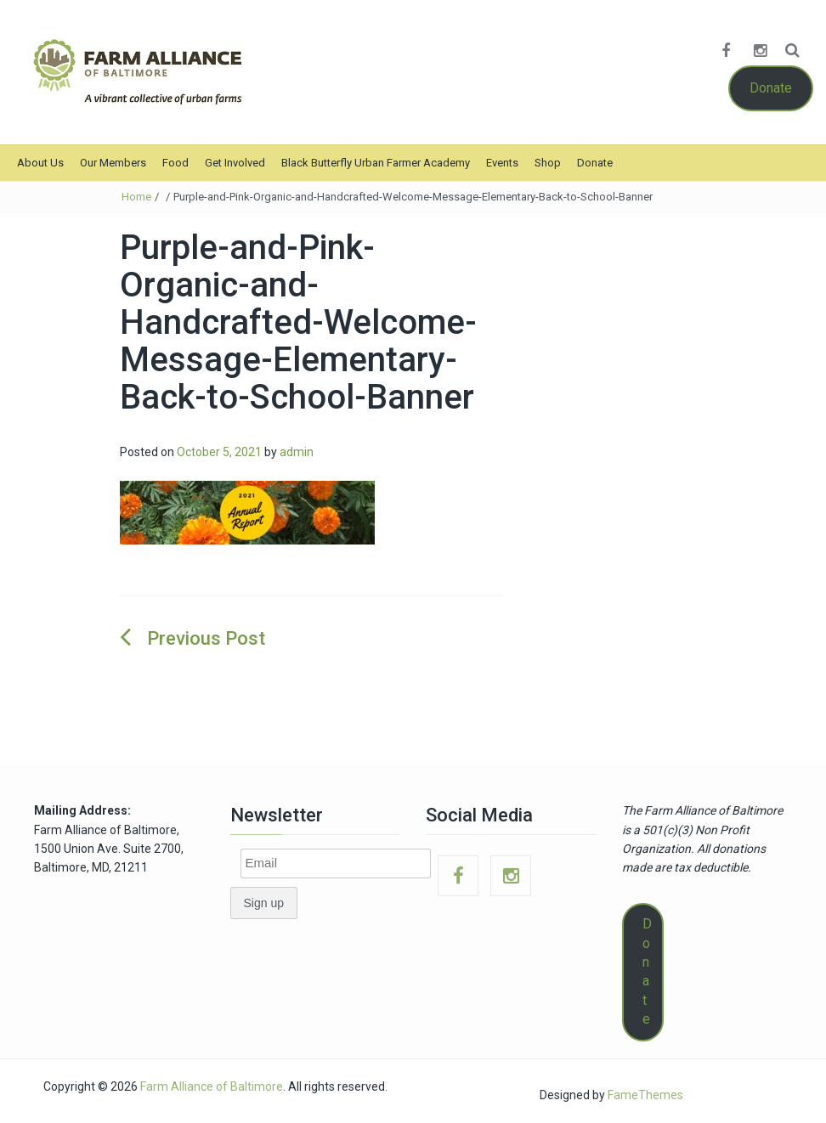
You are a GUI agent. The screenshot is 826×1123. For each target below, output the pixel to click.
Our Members (113, 162)
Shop (548, 162)
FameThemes (645, 1095)
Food (175, 162)
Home (136, 196)
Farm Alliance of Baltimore (211, 1086)
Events (502, 162)
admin (297, 452)
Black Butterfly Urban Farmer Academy (375, 162)
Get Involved (235, 162)
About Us (40, 162)
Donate (771, 88)
